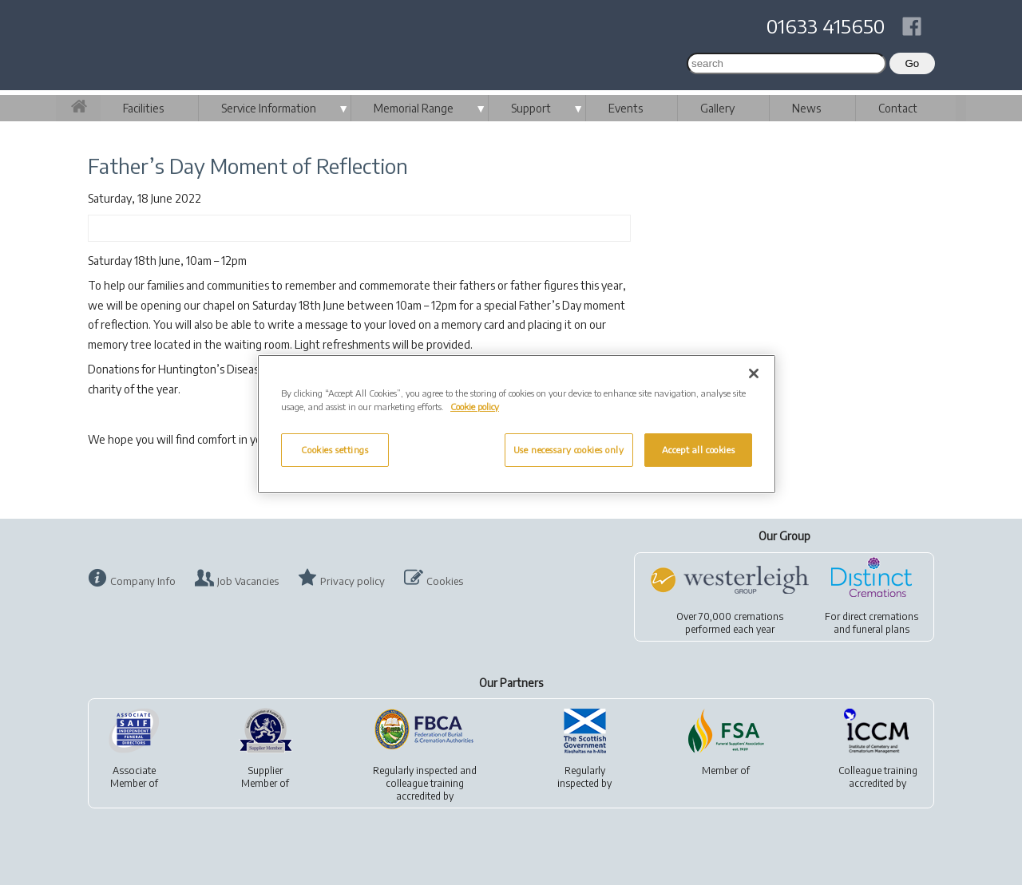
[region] (516, 424)
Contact (897, 108)
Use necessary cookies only (568, 450)
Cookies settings (334, 450)
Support (531, 108)
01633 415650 (825, 26)
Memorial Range (414, 108)
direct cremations (880, 616)
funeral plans (881, 629)
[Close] (753, 373)
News (806, 108)
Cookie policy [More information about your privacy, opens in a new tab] (474, 407)
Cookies (444, 581)
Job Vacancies (248, 581)
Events (625, 108)
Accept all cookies (698, 450)
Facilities (143, 108)
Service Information (268, 108)
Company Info (143, 581)
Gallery (717, 108)
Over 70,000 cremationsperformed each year (729, 622)
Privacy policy (352, 581)
